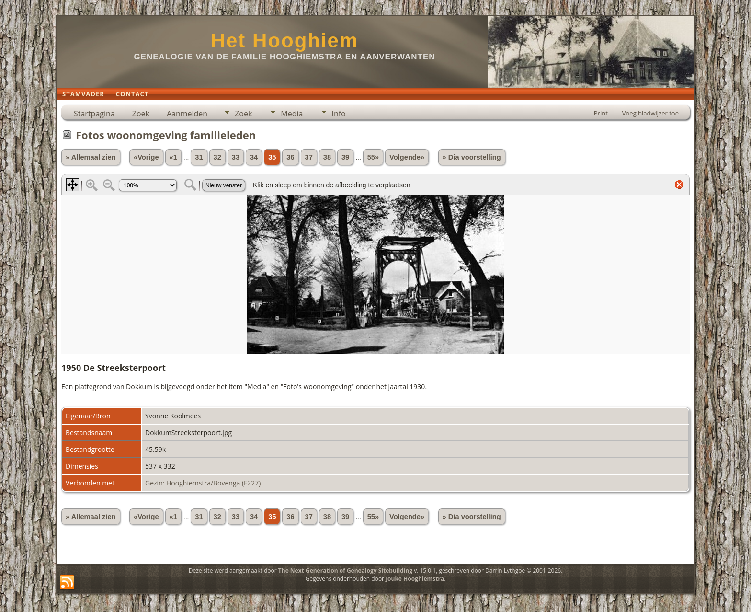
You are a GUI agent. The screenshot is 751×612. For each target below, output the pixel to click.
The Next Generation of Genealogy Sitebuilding (345, 570)
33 (235, 157)
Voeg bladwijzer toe (650, 113)
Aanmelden (187, 113)
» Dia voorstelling (472, 157)
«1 (173, 157)
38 (327, 157)
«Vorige (146, 157)
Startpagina (94, 113)
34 (254, 157)
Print (601, 113)
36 (290, 157)
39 (345, 157)
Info (338, 113)
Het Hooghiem (285, 40)
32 (217, 157)
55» (373, 157)
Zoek (140, 113)
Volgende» (406, 157)
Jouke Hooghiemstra (415, 579)
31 (199, 157)
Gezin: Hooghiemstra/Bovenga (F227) (203, 482)
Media (292, 113)
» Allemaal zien (91, 157)
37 (309, 157)
